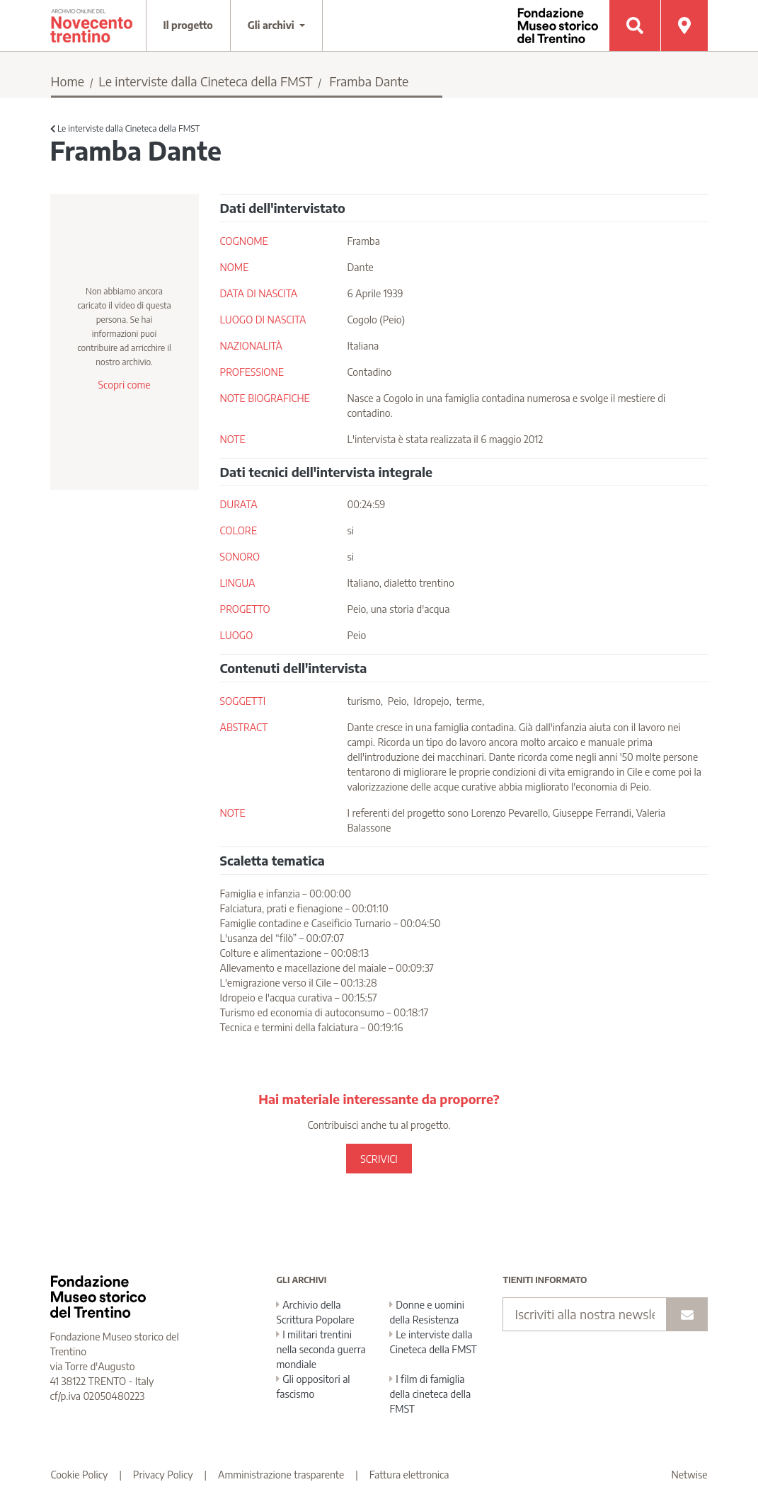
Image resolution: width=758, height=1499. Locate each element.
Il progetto (188, 25)
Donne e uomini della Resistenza (426, 1312)
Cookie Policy (79, 1475)
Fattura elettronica (409, 1475)
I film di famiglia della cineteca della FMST (430, 1394)
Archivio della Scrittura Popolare (315, 1312)
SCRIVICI (378, 1159)
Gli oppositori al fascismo (313, 1386)
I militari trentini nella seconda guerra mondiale (320, 1349)
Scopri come (124, 385)
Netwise (690, 1475)
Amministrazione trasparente (281, 1475)
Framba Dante (368, 81)
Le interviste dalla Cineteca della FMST (205, 81)
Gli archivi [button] (272, 25)
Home (68, 81)
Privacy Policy (163, 1475)
